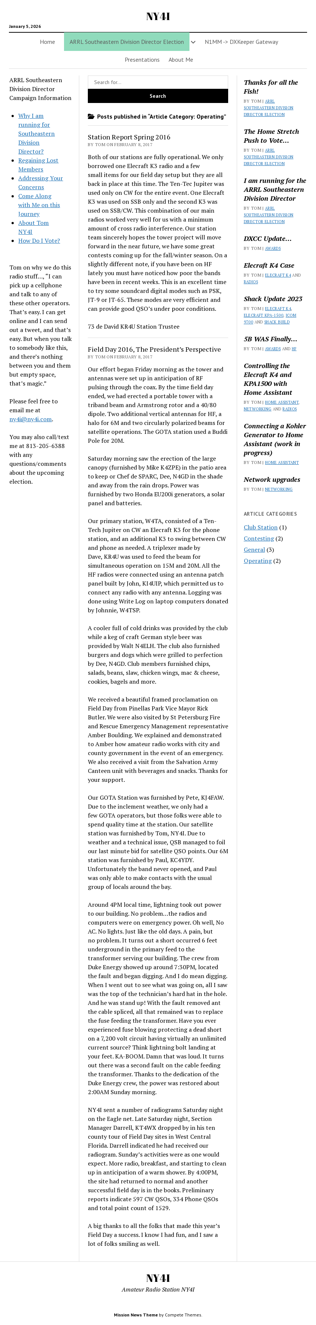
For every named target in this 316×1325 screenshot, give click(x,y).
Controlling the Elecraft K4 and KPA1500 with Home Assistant (268, 379)
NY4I (158, 16)
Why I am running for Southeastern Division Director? (36, 133)
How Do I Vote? (39, 240)
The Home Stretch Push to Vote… (271, 136)
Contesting (259, 538)
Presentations (142, 59)
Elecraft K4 (278, 275)
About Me (181, 59)
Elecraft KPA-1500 (263, 315)
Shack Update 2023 (273, 298)
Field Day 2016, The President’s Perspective (154, 349)
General (254, 549)
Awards (273, 248)
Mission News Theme (136, 1315)
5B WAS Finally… (270, 338)
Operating (258, 561)
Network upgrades (272, 479)
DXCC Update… (268, 238)
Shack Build (277, 322)
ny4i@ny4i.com (30, 419)
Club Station (261, 527)
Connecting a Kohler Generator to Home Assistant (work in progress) (275, 439)
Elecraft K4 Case (269, 265)
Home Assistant (282, 402)
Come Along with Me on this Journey (39, 205)
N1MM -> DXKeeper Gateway (241, 41)
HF (294, 348)
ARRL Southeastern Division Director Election (269, 108)
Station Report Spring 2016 (129, 136)
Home (47, 41)
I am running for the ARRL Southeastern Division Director (275, 189)
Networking (258, 409)
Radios (251, 281)
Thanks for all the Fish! (271, 87)
